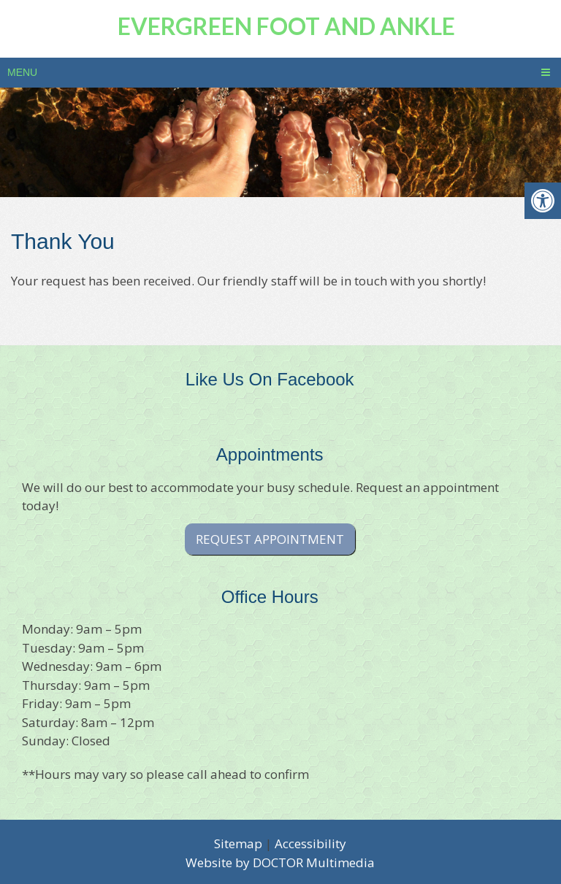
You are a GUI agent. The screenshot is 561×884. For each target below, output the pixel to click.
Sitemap (238, 843)
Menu (22, 72)
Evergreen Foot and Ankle (286, 26)
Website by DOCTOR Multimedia (280, 862)
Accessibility (310, 843)
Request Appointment (270, 539)
